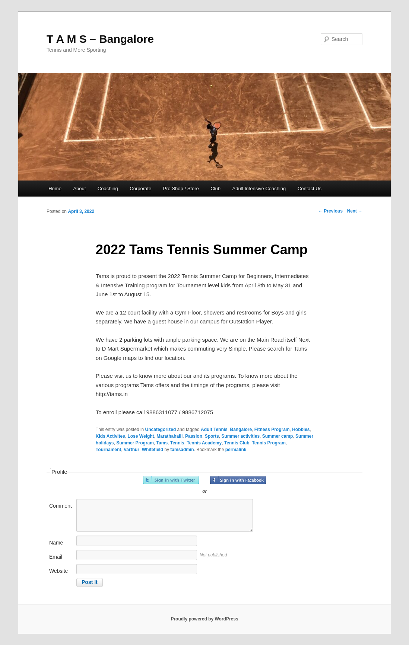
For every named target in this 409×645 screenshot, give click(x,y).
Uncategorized (160, 429)
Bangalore (241, 429)
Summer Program (135, 443)
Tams (162, 443)
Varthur (131, 449)
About (79, 188)
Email (55, 557)
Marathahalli (169, 436)
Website (58, 571)
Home (54, 188)
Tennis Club (237, 443)
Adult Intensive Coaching (259, 188)
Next (354, 211)
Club (215, 188)
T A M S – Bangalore (100, 39)
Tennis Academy (204, 443)
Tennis (177, 443)
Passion (193, 436)
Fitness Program (272, 429)
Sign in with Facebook (238, 480)
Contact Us (309, 188)
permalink (236, 449)
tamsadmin (182, 449)
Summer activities (240, 436)
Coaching (108, 188)
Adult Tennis (214, 429)
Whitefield (152, 449)
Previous (330, 211)
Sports (212, 436)
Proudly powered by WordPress (204, 619)
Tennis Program (268, 443)
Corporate (140, 188)
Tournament (108, 449)
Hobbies (301, 429)
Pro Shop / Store (181, 188)
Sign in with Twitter (171, 480)
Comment (60, 506)
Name (56, 543)
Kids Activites (110, 436)
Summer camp (277, 436)
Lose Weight (140, 436)
